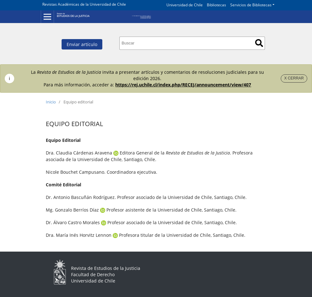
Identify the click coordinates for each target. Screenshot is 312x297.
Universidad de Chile (184, 5)
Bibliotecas (216, 5)
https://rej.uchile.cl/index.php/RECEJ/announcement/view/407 (183, 85)
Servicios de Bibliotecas (251, 5)
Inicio (51, 102)
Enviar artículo (82, 44)
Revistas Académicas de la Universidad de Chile (84, 4)
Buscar (259, 43)
